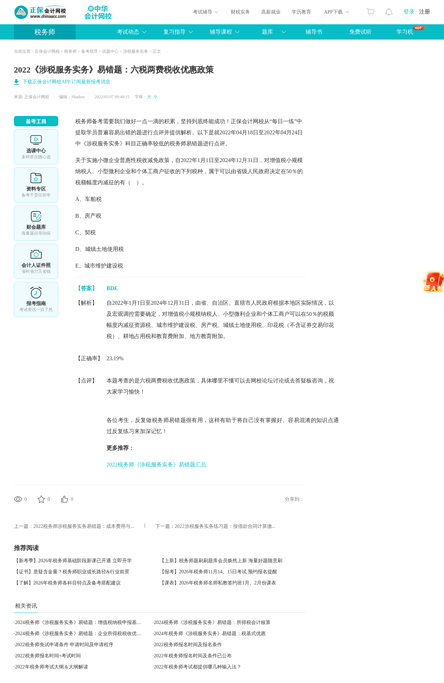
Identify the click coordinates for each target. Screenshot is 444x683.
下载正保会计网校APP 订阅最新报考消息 (66, 81)
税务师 (44, 32)
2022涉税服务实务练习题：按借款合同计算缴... (225, 526)
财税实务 (240, 12)
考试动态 (128, 32)
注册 (424, 12)
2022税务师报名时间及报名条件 (188, 644)
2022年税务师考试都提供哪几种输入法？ (197, 666)
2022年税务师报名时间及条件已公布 (193, 655)
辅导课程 (221, 32)
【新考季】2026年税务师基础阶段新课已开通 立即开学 (73, 560)
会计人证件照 (36, 261)
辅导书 (314, 32)
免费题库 (36, 223)
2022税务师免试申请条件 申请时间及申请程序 (64, 644)
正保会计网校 (47, 51)
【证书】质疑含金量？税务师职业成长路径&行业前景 (71, 571)
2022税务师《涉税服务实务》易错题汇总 (156, 464)
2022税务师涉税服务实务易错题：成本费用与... (83, 526)
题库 (267, 32)
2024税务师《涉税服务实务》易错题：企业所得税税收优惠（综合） (88, 633)
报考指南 (36, 299)
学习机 (411, 30)
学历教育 (301, 12)
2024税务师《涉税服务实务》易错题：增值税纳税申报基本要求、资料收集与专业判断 (107, 622)
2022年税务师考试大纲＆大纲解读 (51, 666)
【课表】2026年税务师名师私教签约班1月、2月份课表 (218, 582)
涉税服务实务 (135, 51)
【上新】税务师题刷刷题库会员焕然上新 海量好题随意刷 (221, 560)
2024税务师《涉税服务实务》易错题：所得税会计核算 (212, 622)
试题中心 (110, 51)
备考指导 (89, 51)
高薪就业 (271, 12)
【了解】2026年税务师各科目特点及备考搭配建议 (67, 582)
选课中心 (36, 146)
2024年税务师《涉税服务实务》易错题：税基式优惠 (210, 633)
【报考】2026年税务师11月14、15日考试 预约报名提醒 (218, 571)
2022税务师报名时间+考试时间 (48, 655)
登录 (409, 12)
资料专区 (36, 185)
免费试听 (360, 32)
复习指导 (174, 32)
